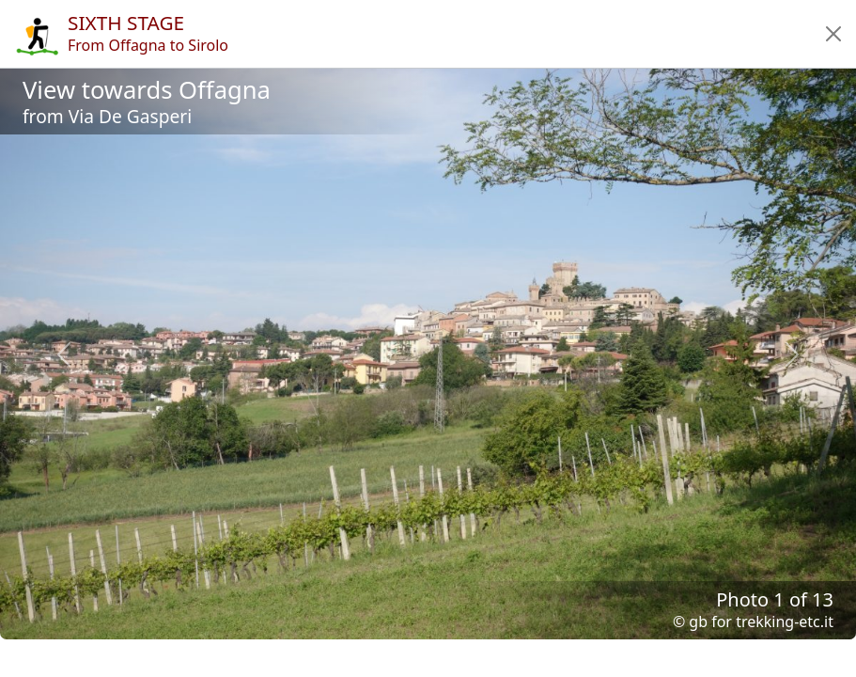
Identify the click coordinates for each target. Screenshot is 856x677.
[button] (833, 34)
